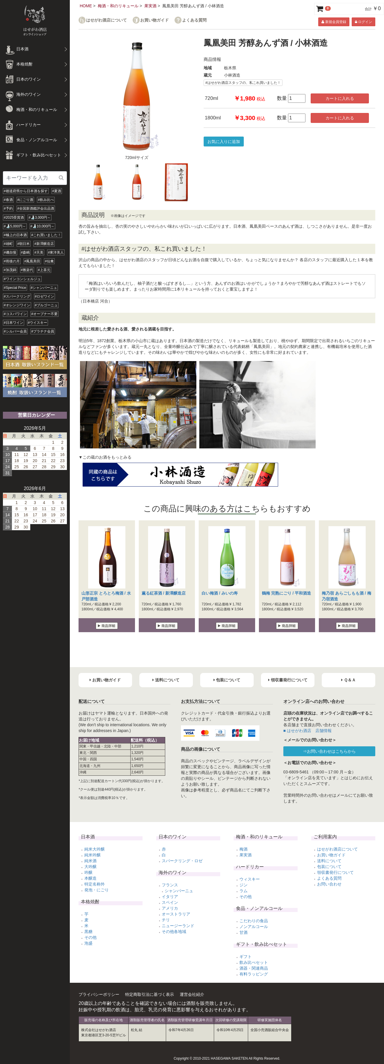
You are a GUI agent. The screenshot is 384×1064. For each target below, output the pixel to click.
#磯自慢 (10, 252)
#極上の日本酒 (15, 235)
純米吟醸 (92, 855)
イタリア (170, 896)
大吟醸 (90, 866)
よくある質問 (194, 20)
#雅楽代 (27, 270)
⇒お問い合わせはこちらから (329, 751)
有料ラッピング (253, 974)
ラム (243, 890)
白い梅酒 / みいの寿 (220, 593)
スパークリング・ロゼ (182, 860)
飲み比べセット (253, 962)
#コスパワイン (15, 314)
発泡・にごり (96, 890)
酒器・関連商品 (253, 968)
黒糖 (88, 931)
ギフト (245, 956)
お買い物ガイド (154, 20)
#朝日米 (23, 244)
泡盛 (88, 943)
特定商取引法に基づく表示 (149, 994)
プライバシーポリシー (99, 994)
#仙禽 (49, 261)
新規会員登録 (333, 22)
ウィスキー (249, 879)
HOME (86, 5)
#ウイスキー (37, 323)
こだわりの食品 (253, 920)
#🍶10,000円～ (42, 226)
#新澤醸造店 (44, 244)
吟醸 (88, 872)
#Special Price (15, 288)
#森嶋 (25, 252)
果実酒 (150, 5)
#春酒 (8, 200)
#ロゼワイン (44, 296)
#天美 (38, 252)
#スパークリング (17, 296)
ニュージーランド (178, 925)
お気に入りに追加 (223, 141)
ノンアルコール (253, 926)
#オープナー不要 (44, 314)
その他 (90, 937)
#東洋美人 (56, 252)
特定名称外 (94, 884)
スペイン (170, 902)
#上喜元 (44, 270)
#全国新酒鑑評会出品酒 (35, 208)
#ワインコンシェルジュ (22, 279)
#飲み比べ (46, 200)
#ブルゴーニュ (46, 305)
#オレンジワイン (17, 305)
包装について (329, 866)
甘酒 (243, 932)
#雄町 (8, 244)
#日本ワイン (13, 323)
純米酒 (90, 860)
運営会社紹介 (192, 994)
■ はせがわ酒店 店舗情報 (307, 730)
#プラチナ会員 (42, 331)
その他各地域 (174, 931)
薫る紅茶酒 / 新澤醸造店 (164, 593)
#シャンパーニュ (44, 288)
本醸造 (90, 878)
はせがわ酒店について (106, 20)
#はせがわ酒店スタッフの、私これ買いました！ (243, 83)
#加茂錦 (10, 270)
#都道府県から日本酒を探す (26, 191)
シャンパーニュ (179, 890)
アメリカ (170, 908)
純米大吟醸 (94, 849)
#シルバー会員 (15, 331)
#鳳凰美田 (32, 261)
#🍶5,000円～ (15, 226)
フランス (170, 885)
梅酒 (243, 849)
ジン (243, 885)
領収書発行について (335, 872)
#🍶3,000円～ (40, 217)
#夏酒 (56, 191)
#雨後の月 (12, 261)
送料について (329, 860)
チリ (166, 920)
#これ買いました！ (46, 235)
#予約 (8, 208)
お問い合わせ (329, 884)
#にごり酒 (25, 200)
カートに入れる (340, 98)
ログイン (363, 22)
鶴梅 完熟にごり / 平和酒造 (286, 593)
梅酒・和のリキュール (118, 5)
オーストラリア (176, 914)
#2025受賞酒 (14, 217)
